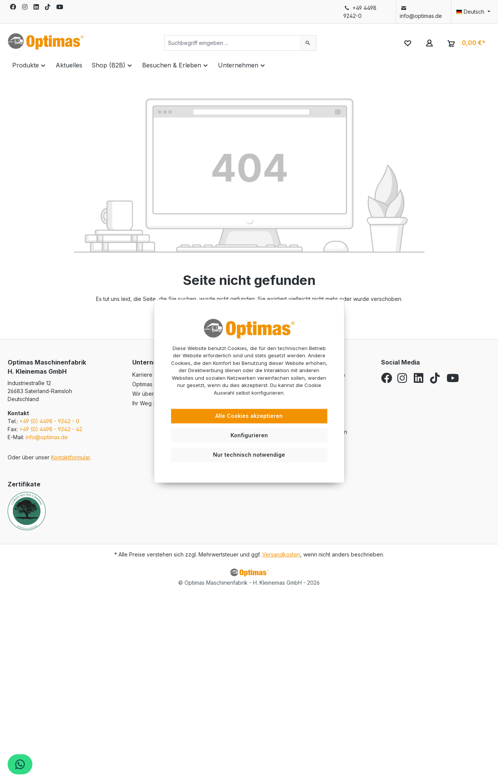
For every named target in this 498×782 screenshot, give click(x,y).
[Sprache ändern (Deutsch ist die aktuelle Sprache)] (471, 11)
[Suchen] (308, 43)
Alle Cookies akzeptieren (249, 416)
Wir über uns (148, 393)
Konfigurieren (249, 435)
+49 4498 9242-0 (359, 12)
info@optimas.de (421, 12)
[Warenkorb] (465, 43)
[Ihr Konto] (429, 43)
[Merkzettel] (407, 43)
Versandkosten (281, 554)
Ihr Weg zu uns (151, 403)
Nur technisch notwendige (249, 454)
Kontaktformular (70, 457)
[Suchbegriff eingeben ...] (232, 43)
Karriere (142, 374)
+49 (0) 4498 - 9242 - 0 (49, 421)
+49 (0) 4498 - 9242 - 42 (50, 429)
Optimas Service (152, 384)
